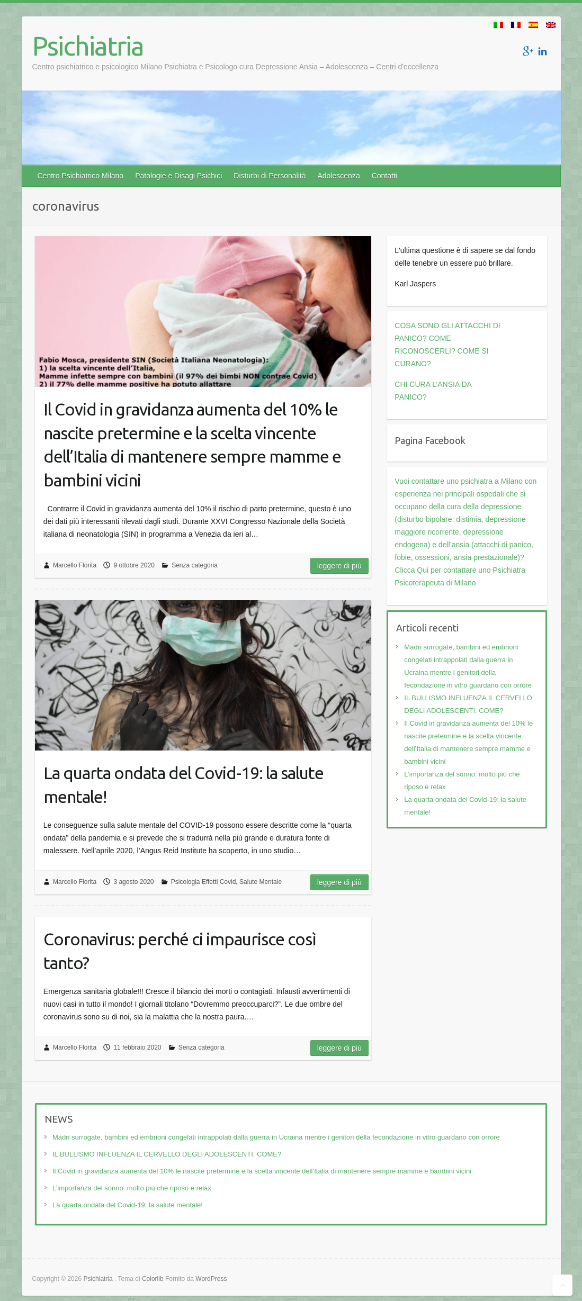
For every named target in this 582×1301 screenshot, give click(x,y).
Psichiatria (88, 45)
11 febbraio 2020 (137, 1047)
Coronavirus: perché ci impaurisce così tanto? (179, 950)
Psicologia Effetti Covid (203, 882)
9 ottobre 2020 (133, 565)
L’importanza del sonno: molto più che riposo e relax (131, 1188)
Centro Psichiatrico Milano (81, 175)
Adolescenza (339, 175)
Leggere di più (339, 566)
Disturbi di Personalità (270, 175)
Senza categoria (195, 565)
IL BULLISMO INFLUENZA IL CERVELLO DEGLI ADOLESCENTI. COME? (166, 1154)
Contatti (384, 175)
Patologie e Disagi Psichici (178, 175)
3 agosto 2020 (133, 882)
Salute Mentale (260, 882)
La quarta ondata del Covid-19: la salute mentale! (183, 784)
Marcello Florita (74, 565)
